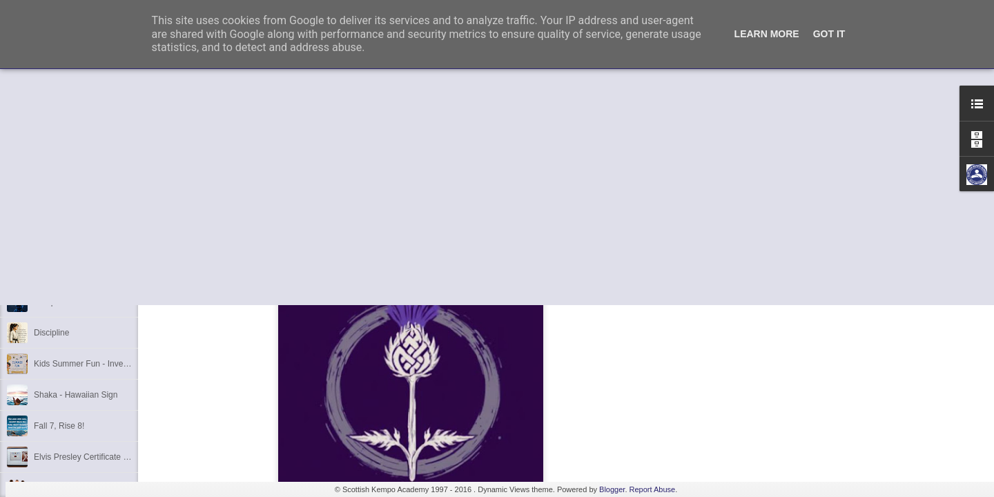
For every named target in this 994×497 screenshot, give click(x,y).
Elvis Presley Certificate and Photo (97, 457)
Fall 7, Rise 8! (59, 426)
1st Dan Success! (66, 239)
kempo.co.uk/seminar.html (208, 220)
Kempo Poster (60, 301)
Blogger (612, 489)
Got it (829, 33)
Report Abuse (653, 489)
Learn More (766, 33)
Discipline (51, 333)
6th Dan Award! (62, 208)
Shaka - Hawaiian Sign (75, 395)
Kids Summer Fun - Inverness (89, 364)
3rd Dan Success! (66, 270)
